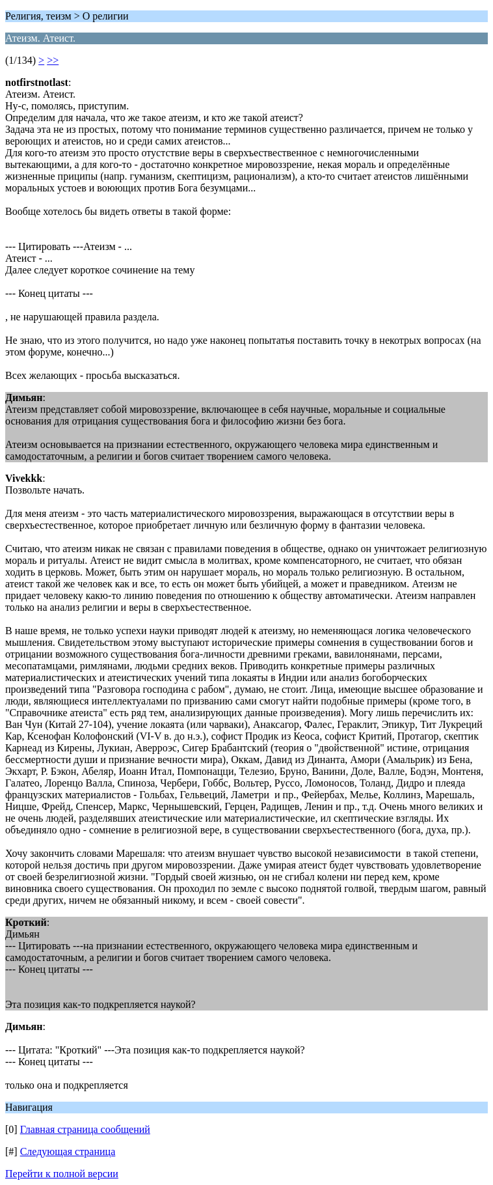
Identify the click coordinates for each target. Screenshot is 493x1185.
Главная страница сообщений (85, 1129)
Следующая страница (68, 1151)
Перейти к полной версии (61, 1173)
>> (53, 60)
